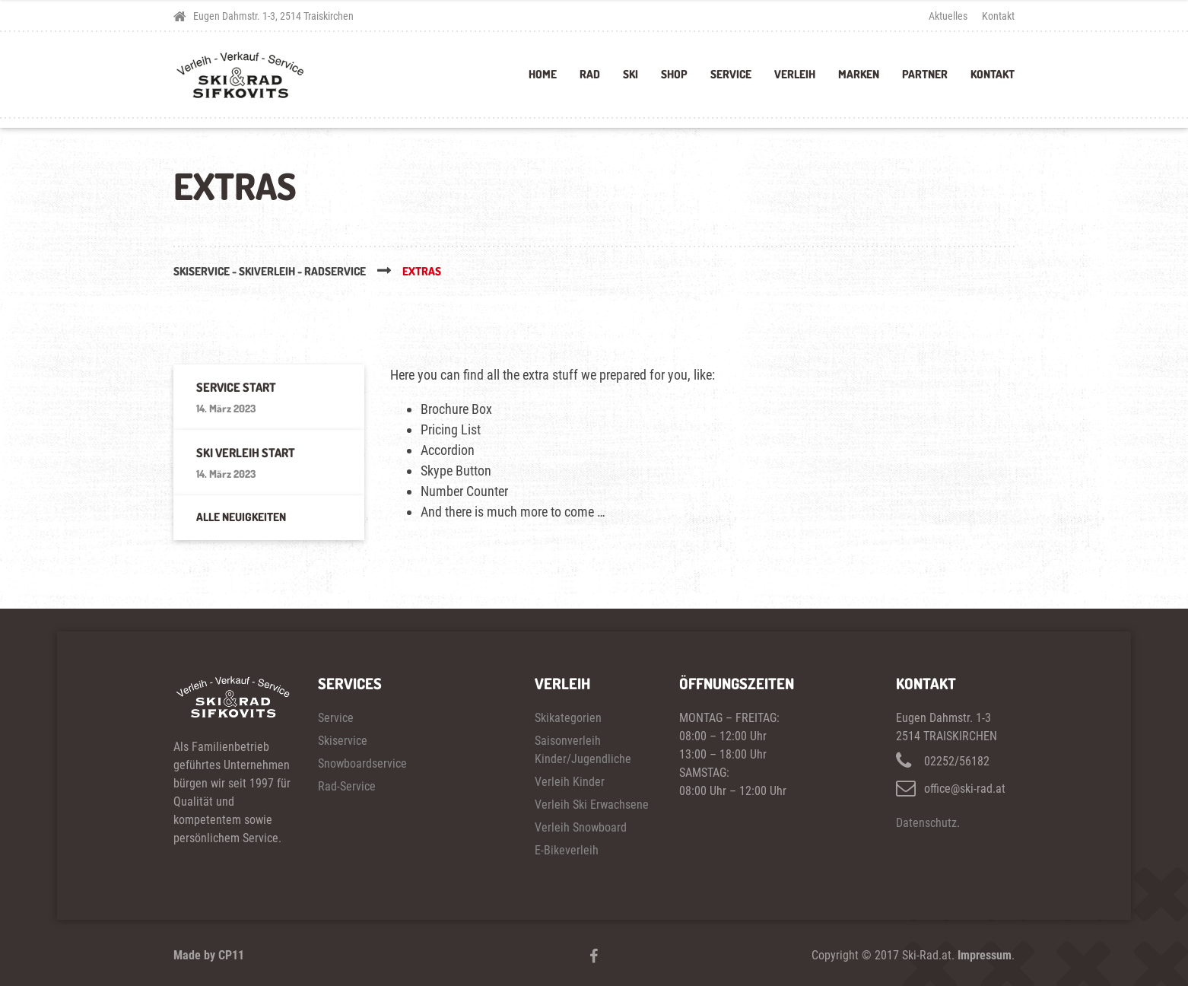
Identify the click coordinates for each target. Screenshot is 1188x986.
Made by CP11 (208, 955)
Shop (674, 74)
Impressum (985, 955)
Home (543, 74)
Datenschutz (926, 823)
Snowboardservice (362, 763)
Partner (925, 74)
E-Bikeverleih (567, 850)
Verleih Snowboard (581, 827)
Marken (858, 74)
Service (730, 74)
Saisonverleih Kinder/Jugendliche (583, 749)
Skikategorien (568, 718)
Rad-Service (347, 786)
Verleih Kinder (570, 781)
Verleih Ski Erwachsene (592, 804)
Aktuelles (948, 16)
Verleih (794, 74)
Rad (590, 74)
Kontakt (998, 16)
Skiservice (342, 740)
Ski (630, 74)
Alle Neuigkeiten (241, 517)
